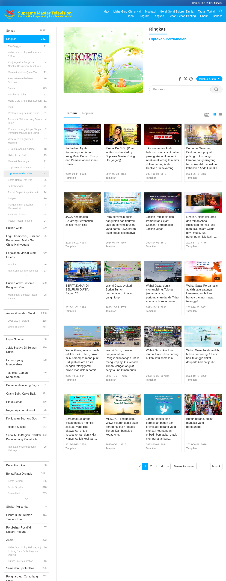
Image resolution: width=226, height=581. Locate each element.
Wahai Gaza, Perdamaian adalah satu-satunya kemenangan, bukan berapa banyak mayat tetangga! (202, 293)
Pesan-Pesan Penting (182, 15)
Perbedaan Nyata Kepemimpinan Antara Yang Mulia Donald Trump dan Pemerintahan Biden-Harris (82, 156)
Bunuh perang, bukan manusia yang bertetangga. (199, 422)
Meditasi (150, 11)
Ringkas (159, 15)
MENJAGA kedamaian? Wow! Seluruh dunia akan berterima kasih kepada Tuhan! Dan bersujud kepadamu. (122, 426)
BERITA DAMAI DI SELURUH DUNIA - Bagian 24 (78, 289)
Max (106, 11)
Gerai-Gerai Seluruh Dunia (176, 11)
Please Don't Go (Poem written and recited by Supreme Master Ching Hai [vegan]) (120, 154)
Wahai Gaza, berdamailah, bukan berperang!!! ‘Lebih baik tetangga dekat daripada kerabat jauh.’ (203, 356)
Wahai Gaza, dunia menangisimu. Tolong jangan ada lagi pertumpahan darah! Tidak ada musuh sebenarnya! (162, 293)
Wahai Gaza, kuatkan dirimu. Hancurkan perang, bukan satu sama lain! (162, 354)
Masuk (216, 466)
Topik (130, 15)
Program (144, 15)
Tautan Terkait (206, 11)
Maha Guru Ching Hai (127, 11)
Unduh (204, 15)
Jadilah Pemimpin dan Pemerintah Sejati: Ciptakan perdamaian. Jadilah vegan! (160, 222)
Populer (87, 113)
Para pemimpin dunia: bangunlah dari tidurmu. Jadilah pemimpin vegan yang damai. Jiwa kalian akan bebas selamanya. (121, 224)
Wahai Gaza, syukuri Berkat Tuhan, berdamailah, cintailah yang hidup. (119, 291)
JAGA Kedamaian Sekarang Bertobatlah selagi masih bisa (79, 220)
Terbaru (71, 113)
